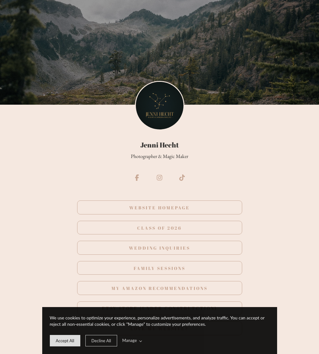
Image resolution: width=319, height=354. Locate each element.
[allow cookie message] (65, 340)
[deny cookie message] (101, 340)
